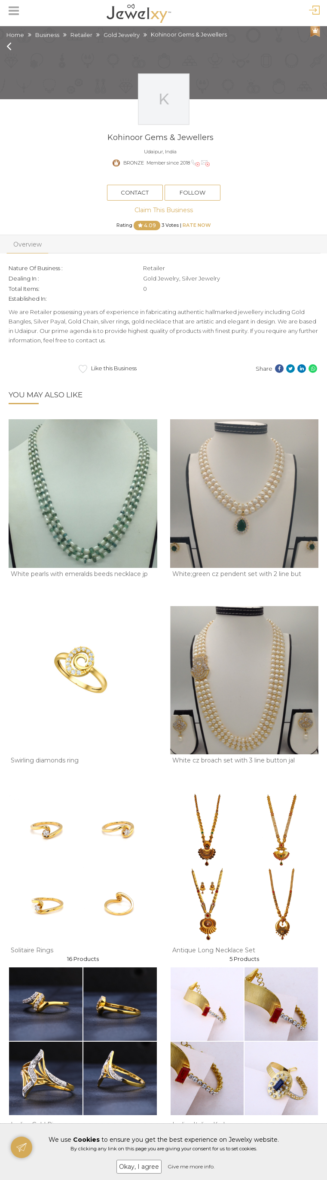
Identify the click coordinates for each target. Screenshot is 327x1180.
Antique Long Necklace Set (213, 950)
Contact (135, 192)
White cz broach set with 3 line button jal (233, 760)
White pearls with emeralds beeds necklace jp (79, 574)
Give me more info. (191, 1166)
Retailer (81, 34)
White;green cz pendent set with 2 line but (236, 574)
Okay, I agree (139, 1167)
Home (15, 34)
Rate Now (197, 225)
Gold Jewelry (122, 34)
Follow (192, 192)
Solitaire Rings (32, 950)
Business (47, 34)
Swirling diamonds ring (45, 760)
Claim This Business (163, 210)
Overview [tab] (27, 244)
